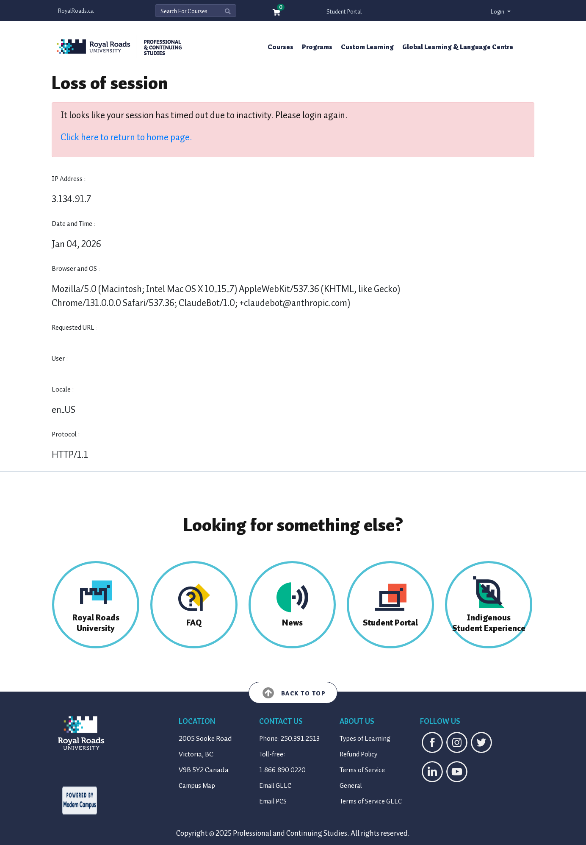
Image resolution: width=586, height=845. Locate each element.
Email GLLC (275, 786)
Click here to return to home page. (126, 137)
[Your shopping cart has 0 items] (277, 12)
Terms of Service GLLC (371, 801)
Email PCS (273, 801)
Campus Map (197, 786)
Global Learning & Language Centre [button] (457, 47)
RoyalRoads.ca (76, 10)
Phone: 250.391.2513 (289, 739)
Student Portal (344, 11)
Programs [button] (317, 47)
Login (498, 11)
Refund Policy (358, 754)
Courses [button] (280, 47)
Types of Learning (365, 739)
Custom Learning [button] (367, 47)
